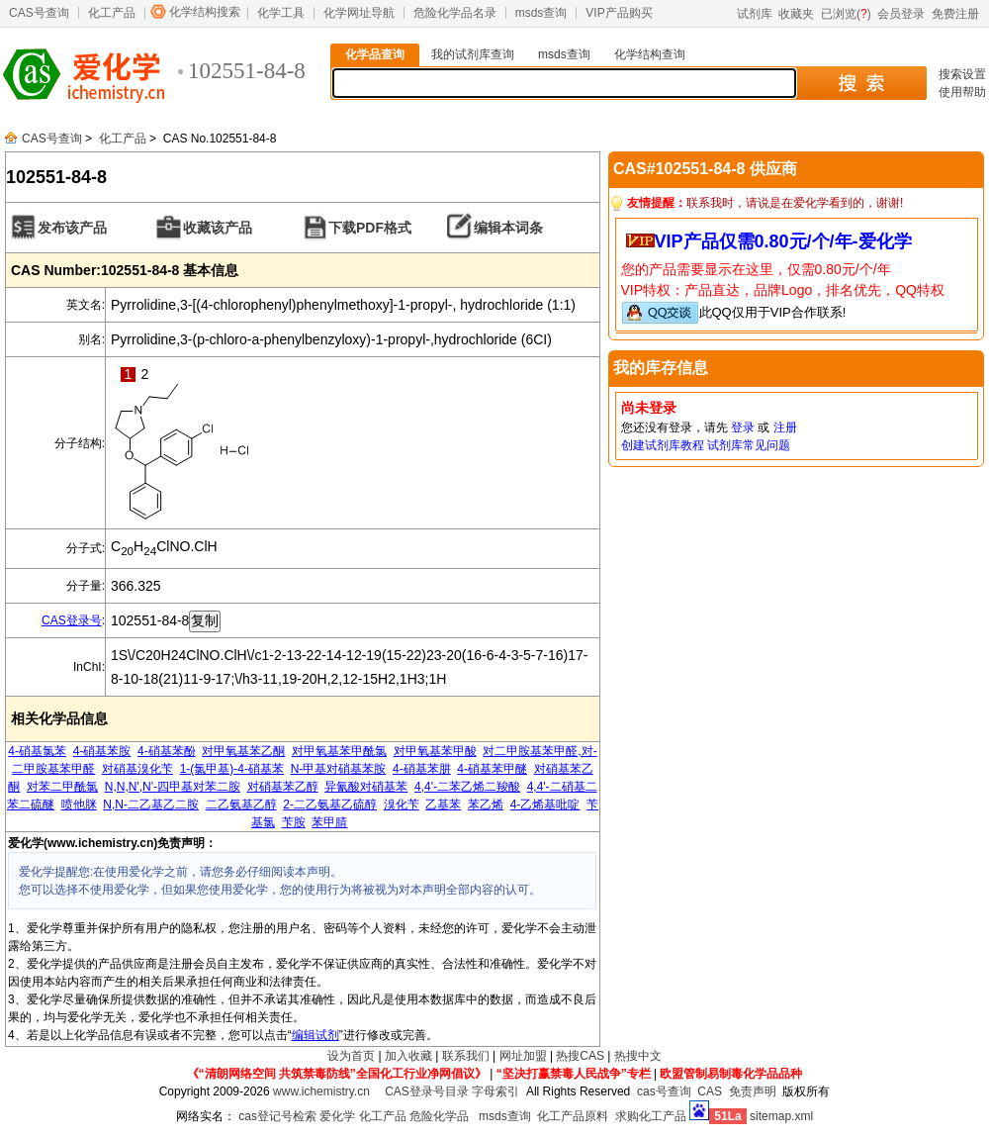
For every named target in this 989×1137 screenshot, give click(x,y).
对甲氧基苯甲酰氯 (339, 751)
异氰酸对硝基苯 (365, 787)
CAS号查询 (39, 13)
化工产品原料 (572, 1116)
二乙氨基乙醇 (241, 804)
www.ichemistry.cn (321, 1091)
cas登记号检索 (277, 1116)
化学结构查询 (649, 54)
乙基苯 (443, 804)
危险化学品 (439, 1116)
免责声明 (752, 1091)
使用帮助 (962, 92)
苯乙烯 (485, 804)
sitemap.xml (781, 1116)
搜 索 (861, 83)
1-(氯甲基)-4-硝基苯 (232, 769)
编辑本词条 (508, 228)
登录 (743, 427)
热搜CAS (580, 1056)
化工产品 (111, 13)
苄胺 (294, 822)
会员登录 (901, 14)
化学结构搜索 (204, 12)
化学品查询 (375, 54)
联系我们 (466, 1056)
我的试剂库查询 (472, 54)
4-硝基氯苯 (37, 751)
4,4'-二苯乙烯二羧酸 (467, 787)
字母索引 (495, 1091)
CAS (709, 1091)
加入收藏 (408, 1056)
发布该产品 (72, 228)
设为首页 (351, 1056)
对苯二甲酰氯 (62, 787)
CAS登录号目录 (427, 1091)
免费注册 (955, 14)
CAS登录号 (72, 620)
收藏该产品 (217, 228)
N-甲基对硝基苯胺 (339, 769)
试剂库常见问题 (748, 445)
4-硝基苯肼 (422, 769)
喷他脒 (79, 804)
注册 (785, 427)
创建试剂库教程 (662, 445)
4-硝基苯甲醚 (492, 769)
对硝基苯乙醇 (282, 787)
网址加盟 (523, 1056)
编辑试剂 (315, 1035)
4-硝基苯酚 (166, 751)
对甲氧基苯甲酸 (435, 751)
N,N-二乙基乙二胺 (151, 804)
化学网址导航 (359, 13)
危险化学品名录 (454, 13)
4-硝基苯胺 (102, 751)
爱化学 (337, 1116)
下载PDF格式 (369, 228)
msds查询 (541, 13)
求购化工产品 (650, 1116)
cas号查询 (664, 1091)
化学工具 (281, 13)
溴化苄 (401, 804)
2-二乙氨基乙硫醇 (330, 804)
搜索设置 (962, 74)
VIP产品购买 (618, 13)
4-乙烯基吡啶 (545, 804)
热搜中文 (638, 1056)
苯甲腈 (329, 822)
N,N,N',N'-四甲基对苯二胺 (172, 787)
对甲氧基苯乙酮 (243, 751)
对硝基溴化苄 (137, 769)
